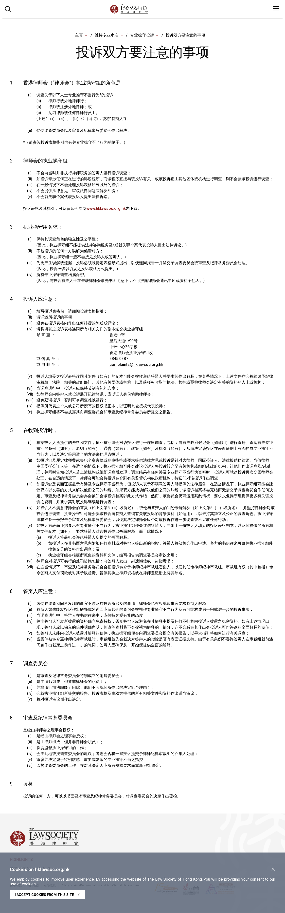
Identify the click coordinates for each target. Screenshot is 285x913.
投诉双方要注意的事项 (185, 35)
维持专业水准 (106, 35)
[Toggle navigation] (276, 9)
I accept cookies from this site (47, 895)
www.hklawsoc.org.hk (106, 209)
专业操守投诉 (142, 35)
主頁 (79, 35)
